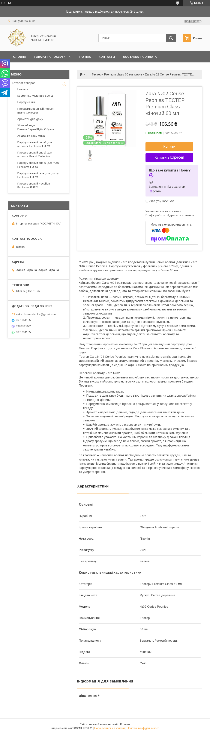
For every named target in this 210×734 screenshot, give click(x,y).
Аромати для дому (30, 119)
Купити (170, 146)
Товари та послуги (50, 56)
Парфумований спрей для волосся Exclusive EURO (34, 144)
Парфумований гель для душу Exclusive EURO (38, 175)
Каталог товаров (23, 83)
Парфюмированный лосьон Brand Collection (35, 110)
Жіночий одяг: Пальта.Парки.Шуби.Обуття (35, 127)
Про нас (84, 56)
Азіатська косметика (31, 135)
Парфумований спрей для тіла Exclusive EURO (38, 164)
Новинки (22, 89)
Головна (19, 56)
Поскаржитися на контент (109, 728)
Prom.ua (125, 724)
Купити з (169, 158)
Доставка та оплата (140, 56)
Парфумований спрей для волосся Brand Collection (34, 154)
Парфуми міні (26, 102)
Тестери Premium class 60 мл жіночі (117, 74)
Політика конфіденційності (143, 728)
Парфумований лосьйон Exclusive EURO (33, 185)
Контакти (107, 56)
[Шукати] (171, 38)
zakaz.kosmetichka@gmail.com (36, 314)
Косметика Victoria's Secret (35, 95)
